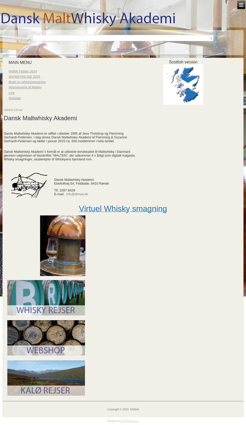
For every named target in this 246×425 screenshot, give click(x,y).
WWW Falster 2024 (23, 71)
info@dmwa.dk (77, 194)
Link (12, 93)
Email (18, 109)
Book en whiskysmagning (27, 82)
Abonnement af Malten (25, 87)
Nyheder (15, 98)
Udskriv (9, 109)
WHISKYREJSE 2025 (24, 77)
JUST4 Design (130, 421)
